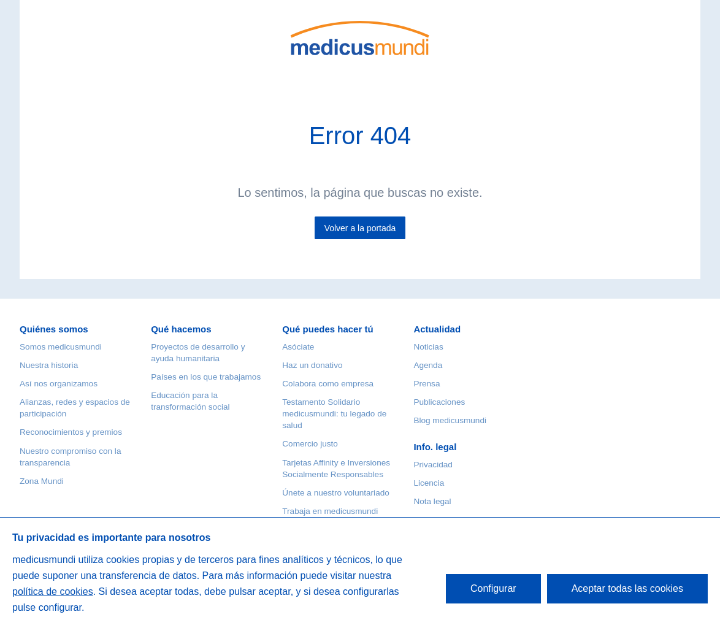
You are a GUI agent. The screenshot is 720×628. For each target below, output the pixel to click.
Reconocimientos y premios (71, 432)
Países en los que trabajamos (206, 376)
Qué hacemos (181, 329)
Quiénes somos (54, 329)
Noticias (428, 346)
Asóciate (298, 346)
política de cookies (52, 591)
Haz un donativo (312, 365)
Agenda (427, 365)
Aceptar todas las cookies (627, 588)
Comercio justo (310, 443)
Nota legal (432, 501)
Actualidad (437, 329)
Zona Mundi (42, 481)
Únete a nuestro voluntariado (335, 492)
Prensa (426, 383)
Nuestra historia (49, 365)
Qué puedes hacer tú (327, 329)
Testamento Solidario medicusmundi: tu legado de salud (334, 413)
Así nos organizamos (59, 383)
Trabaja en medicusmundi (330, 511)
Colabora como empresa (327, 383)
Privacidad (432, 464)
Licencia (428, 483)
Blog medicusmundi (449, 420)
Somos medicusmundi (61, 346)
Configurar (493, 588)
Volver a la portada (360, 228)
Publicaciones (439, 402)
